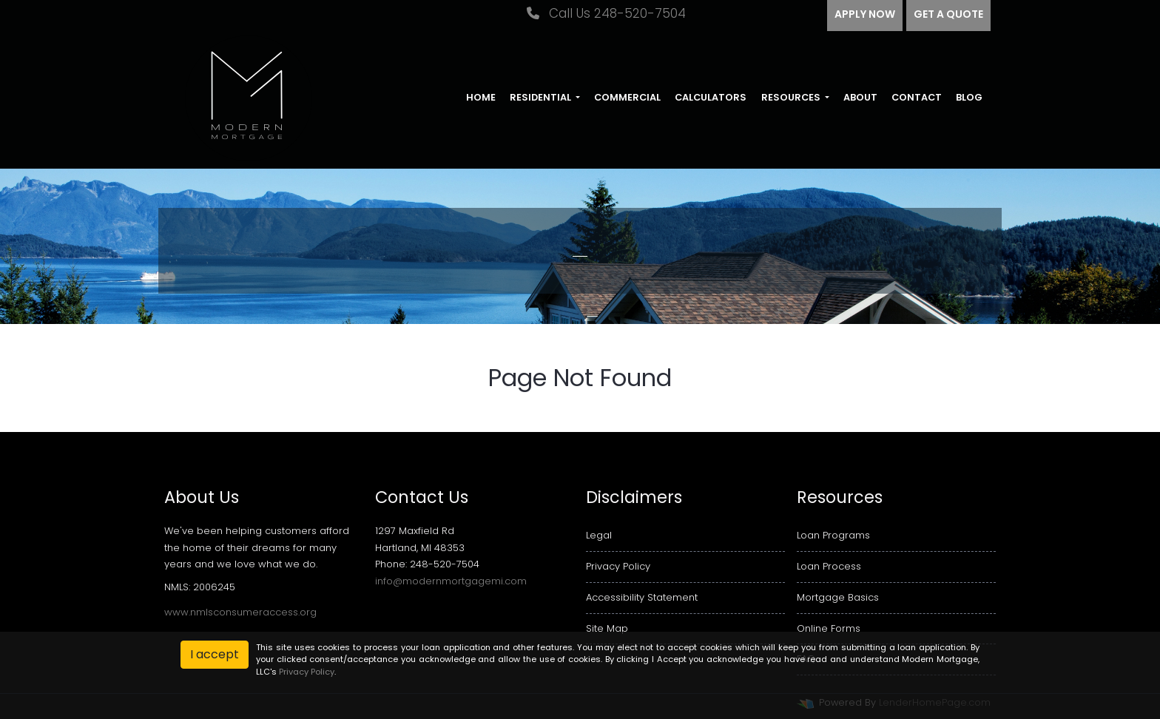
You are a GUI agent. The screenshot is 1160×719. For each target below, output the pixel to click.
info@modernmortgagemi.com (451, 581)
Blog (969, 97)
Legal (599, 535)
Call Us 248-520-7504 (606, 13)
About (860, 97)
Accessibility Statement (642, 597)
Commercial (627, 97)
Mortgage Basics (838, 597)
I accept (214, 654)
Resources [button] (792, 97)
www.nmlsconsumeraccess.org (240, 612)
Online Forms (828, 628)
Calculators (710, 97)
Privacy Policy (618, 566)
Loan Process (829, 566)
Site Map (607, 628)
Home (481, 97)
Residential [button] (541, 97)
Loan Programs (833, 535)
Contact (916, 97)
